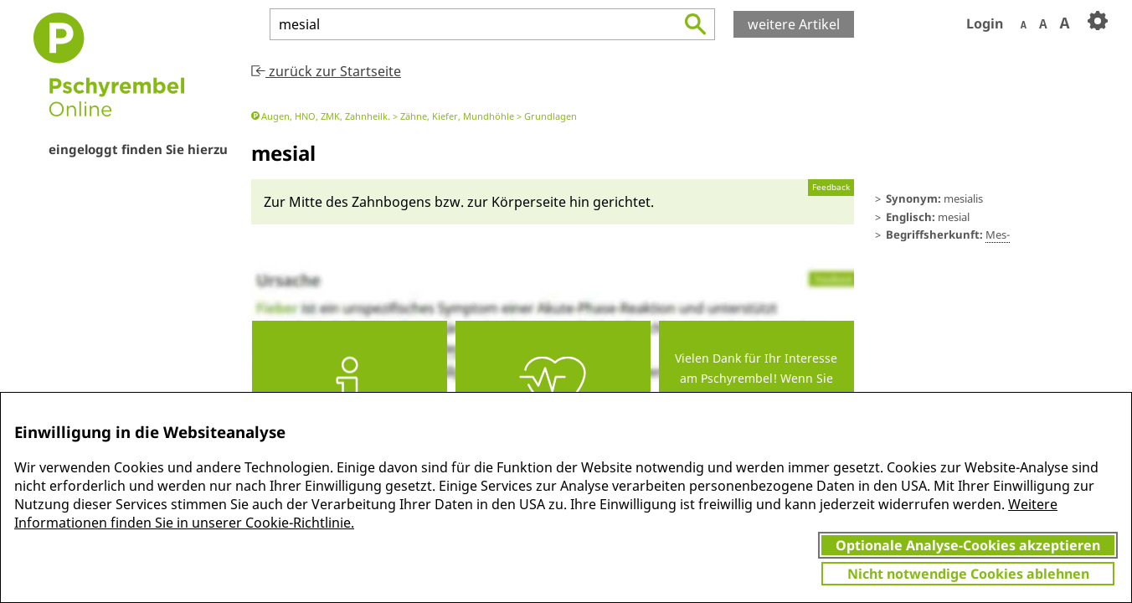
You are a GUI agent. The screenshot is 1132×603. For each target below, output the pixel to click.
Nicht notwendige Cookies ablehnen (968, 573)
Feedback (831, 187)
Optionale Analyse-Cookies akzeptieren (968, 545)
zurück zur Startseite (326, 71)
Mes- (997, 234)
